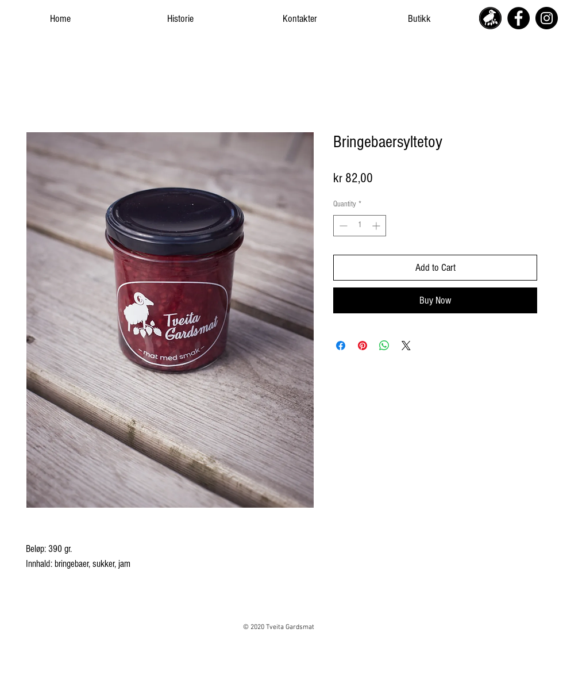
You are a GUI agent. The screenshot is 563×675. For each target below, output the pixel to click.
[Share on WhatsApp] (384, 345)
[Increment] (377, 226)
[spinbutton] (359, 226)
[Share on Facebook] (341, 345)
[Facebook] (518, 18)
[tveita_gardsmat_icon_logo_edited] (490, 18)
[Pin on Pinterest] (362, 345)
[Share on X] (406, 345)
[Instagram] (546, 18)
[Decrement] (342, 226)
